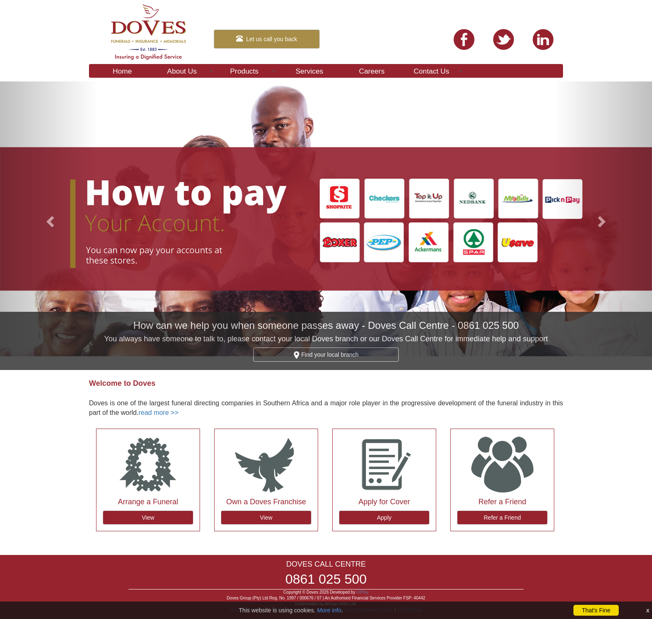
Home (122, 71)
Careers (372, 71)
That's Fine (596, 610)
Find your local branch (326, 355)
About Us (190, 71)
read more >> (158, 412)
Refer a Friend (502, 517)
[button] (49, 218)
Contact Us (438, 71)
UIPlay (362, 592)
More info (329, 610)
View (148, 517)
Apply (384, 517)
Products (253, 71)
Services (309, 71)
